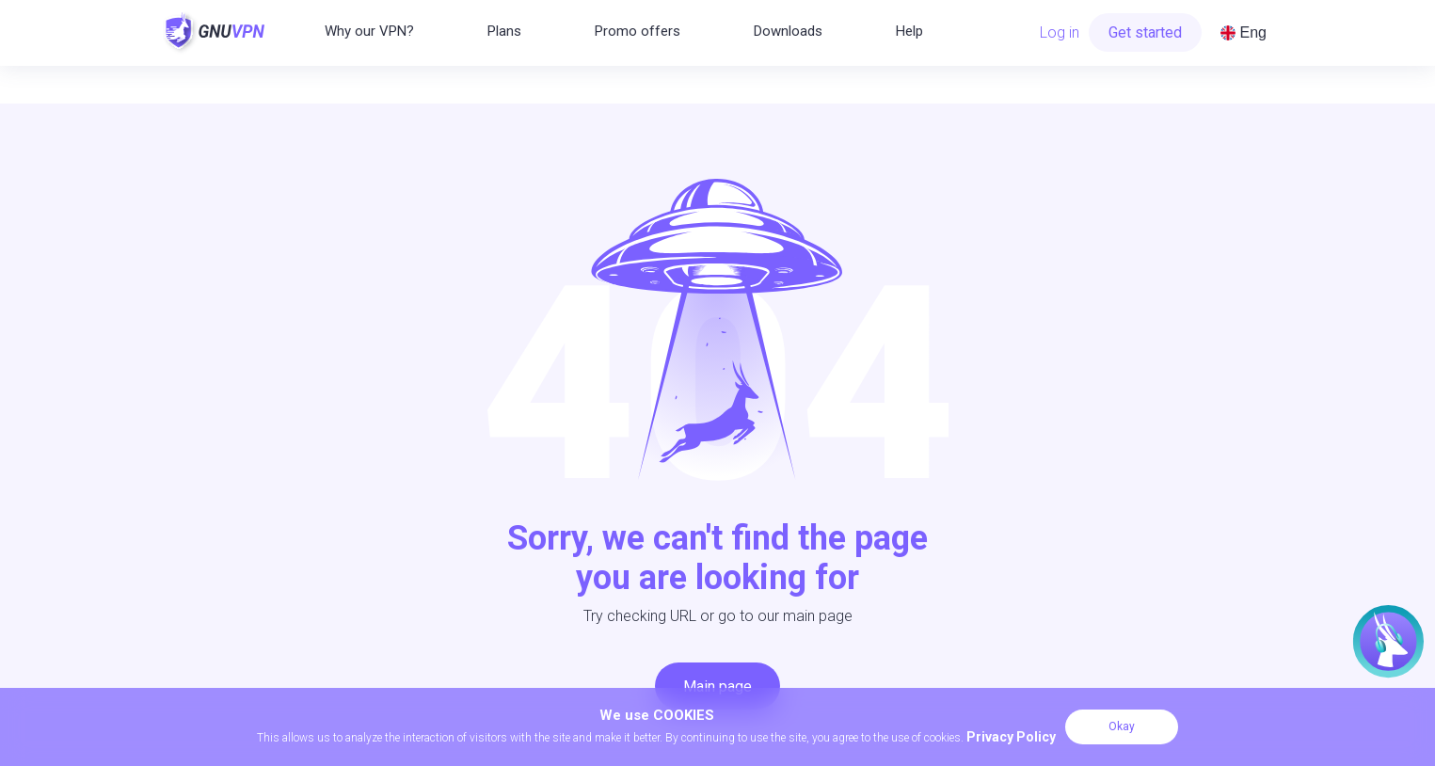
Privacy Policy (1011, 736)
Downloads (788, 31)
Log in (1059, 32)
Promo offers (637, 31)
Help (909, 31)
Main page (717, 686)
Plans (504, 31)
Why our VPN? (369, 31)
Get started (1145, 32)
